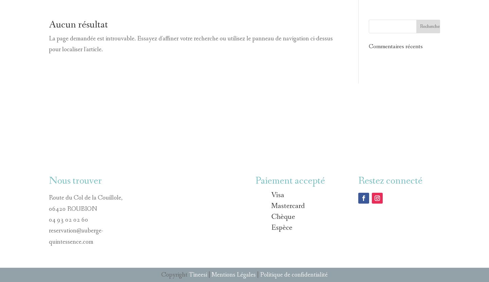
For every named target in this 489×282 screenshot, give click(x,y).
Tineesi (198, 275)
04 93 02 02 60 (68, 220)
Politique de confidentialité (294, 275)
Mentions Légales (234, 275)
